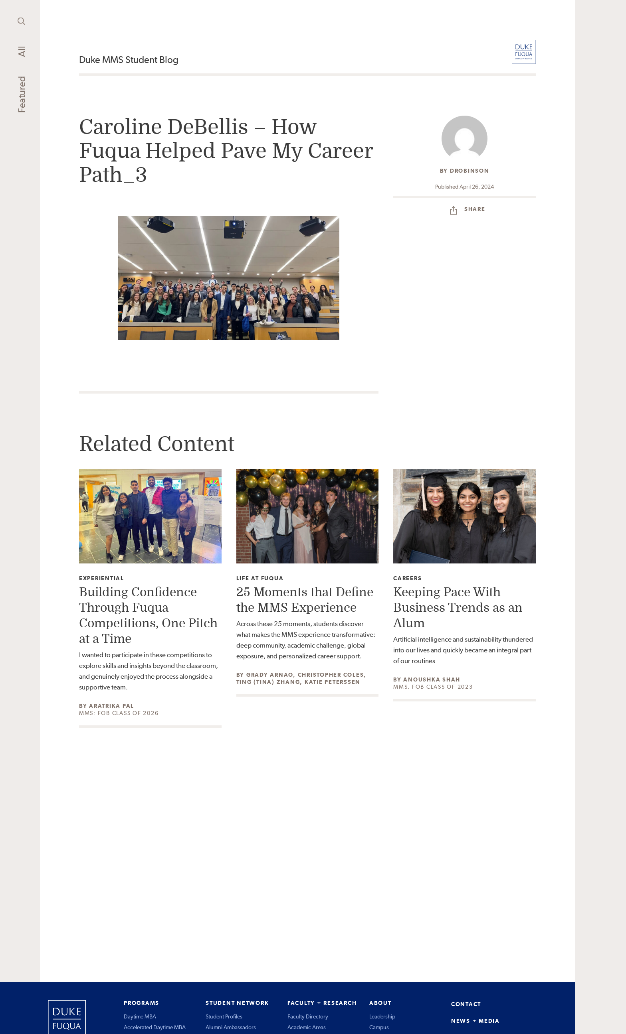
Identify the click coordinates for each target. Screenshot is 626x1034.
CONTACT (466, 1004)
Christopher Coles (331, 675)
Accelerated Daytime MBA (155, 1027)
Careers (407, 578)
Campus (379, 1027)
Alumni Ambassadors (231, 1027)
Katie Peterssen (333, 682)
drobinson (469, 170)
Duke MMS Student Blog (128, 59)
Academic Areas (306, 1027)
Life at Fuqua (260, 578)
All (22, 51)
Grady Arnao (269, 675)
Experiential (101, 578)
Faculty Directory (307, 1016)
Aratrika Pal (111, 706)
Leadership (382, 1016)
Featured (22, 94)
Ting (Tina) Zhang (268, 682)
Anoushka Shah (431, 679)
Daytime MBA (140, 1016)
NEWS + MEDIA (475, 1021)
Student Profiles (224, 1016)
